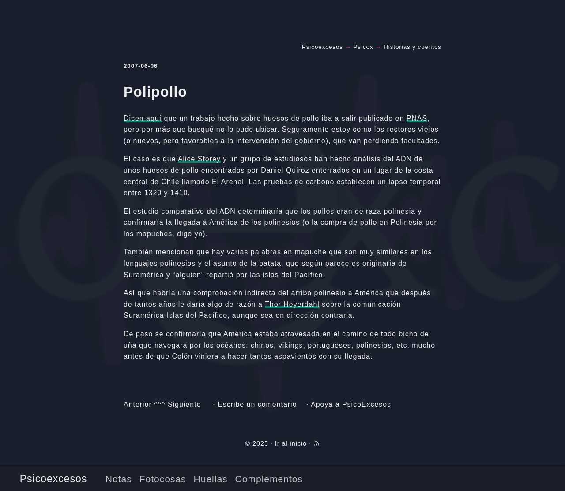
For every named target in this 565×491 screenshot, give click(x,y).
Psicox (363, 47)
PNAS (417, 118)
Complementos (269, 479)
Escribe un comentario (257, 404)
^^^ (159, 404)
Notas (118, 479)
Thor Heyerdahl (292, 304)
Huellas (211, 479)
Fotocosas (162, 479)
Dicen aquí (143, 118)
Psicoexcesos (53, 478)
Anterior (138, 404)
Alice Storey (199, 159)
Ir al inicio (291, 443)
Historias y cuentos (412, 47)
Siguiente (184, 404)
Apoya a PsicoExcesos (351, 404)
